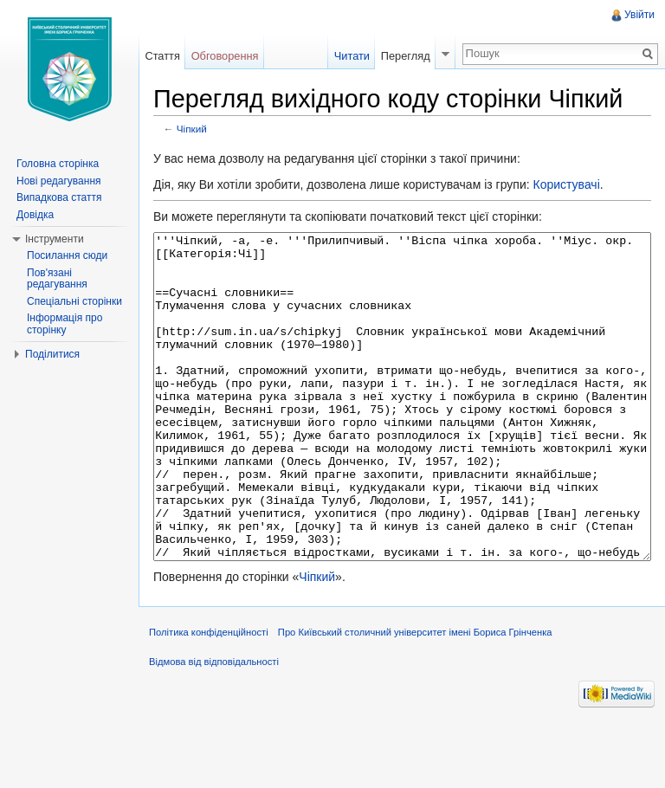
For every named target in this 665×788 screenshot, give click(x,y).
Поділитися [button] (52, 354)
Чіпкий (192, 128)
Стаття (162, 55)
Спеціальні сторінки (74, 301)
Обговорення (225, 55)
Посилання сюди (67, 255)
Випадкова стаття (58, 197)
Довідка (35, 215)
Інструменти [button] (54, 239)
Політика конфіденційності (208, 697)
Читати (352, 55)
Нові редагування (58, 181)
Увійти (639, 15)
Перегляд (405, 55)
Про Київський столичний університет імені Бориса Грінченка (415, 697)
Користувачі (566, 184)
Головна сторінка (57, 164)
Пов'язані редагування (57, 279)
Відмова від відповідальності (214, 726)
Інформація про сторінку (64, 324)
